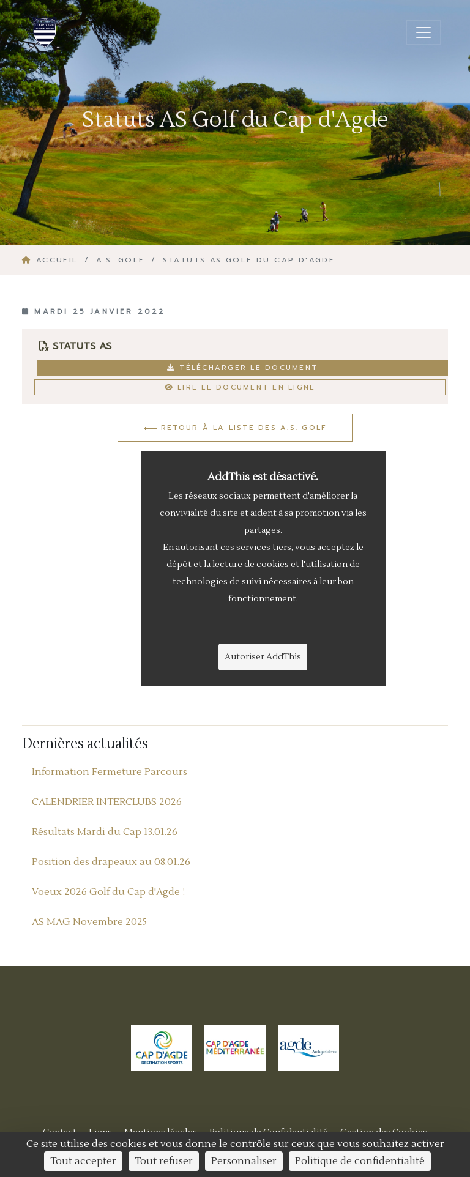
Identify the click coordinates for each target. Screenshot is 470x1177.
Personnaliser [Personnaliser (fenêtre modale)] (244, 1161)
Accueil (52, 259)
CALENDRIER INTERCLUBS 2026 (107, 802)
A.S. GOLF (120, 259)
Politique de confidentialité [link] (360, 1161)
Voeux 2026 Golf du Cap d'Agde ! (108, 892)
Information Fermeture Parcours (109, 772)
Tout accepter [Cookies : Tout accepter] (83, 1161)
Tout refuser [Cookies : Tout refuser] (164, 1161)
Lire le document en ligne (240, 387)
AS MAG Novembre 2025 (89, 922)
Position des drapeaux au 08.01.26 (111, 862)
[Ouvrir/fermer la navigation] (423, 32)
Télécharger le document (242, 367)
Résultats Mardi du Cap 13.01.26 (104, 832)
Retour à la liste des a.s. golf (235, 427)
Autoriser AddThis (263, 657)
